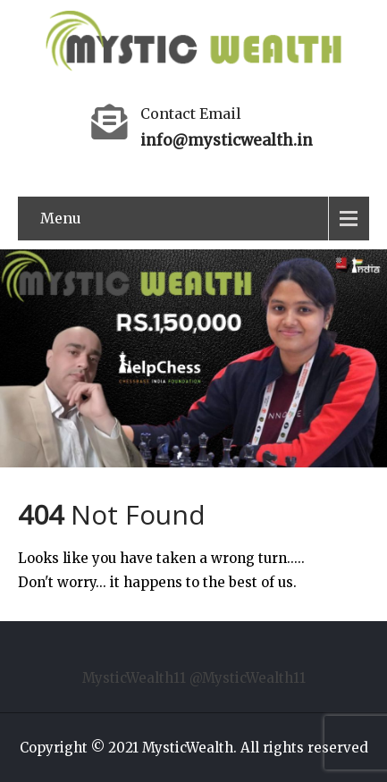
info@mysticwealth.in (226, 140)
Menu (60, 218)
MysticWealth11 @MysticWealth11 (194, 677)
